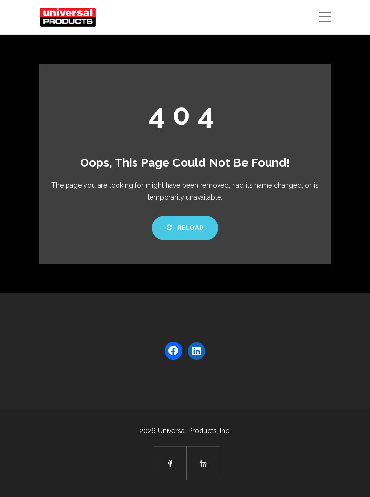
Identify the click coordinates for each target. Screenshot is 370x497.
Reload (185, 227)
